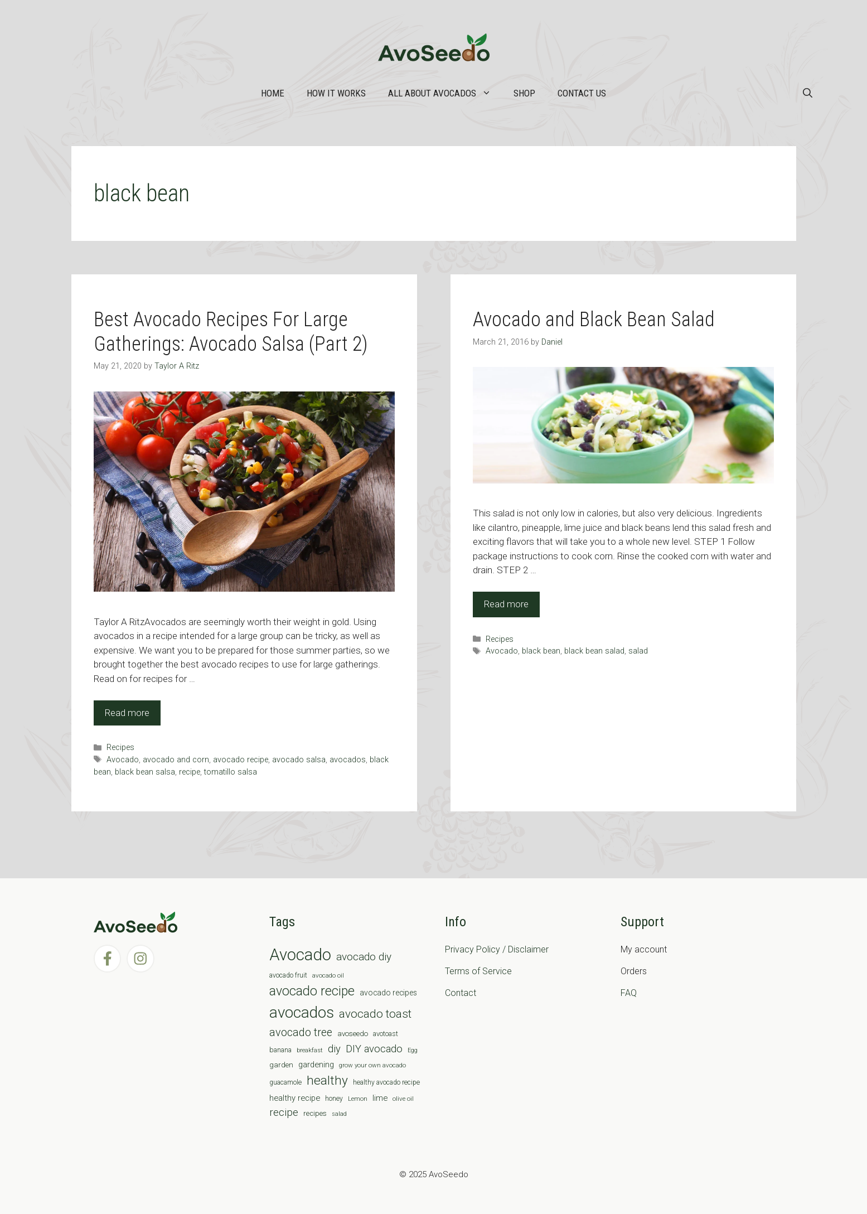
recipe (189, 772)
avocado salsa (299, 760)
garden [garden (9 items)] (281, 1065)
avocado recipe (240, 760)
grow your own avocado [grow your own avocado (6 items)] (372, 1065)
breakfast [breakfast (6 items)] (310, 1050)
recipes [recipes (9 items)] (315, 1113)
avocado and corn (176, 760)
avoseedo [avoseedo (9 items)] (352, 1033)
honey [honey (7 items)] (334, 1098)
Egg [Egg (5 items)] (413, 1050)
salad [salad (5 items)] (339, 1114)
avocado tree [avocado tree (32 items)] (300, 1032)
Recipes (120, 747)
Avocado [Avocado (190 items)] (300, 954)
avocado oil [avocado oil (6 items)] (328, 975)
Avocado (122, 760)
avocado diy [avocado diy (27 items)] (363, 956)
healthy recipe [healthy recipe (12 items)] (294, 1098)
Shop (524, 93)
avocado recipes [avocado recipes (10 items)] (388, 992)
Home (272, 93)
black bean (541, 651)
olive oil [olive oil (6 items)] (403, 1098)
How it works (336, 93)
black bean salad (594, 651)
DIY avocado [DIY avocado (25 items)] (374, 1049)
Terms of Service (478, 971)
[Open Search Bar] (808, 93)
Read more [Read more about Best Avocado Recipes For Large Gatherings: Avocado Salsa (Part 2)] (127, 712)
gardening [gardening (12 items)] (316, 1065)
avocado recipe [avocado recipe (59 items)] (312, 991)
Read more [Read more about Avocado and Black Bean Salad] (506, 604)
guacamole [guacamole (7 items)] (285, 1082)
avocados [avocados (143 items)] (301, 1012)
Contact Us (582, 93)
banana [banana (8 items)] (280, 1050)
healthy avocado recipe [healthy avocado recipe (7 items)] (386, 1082)
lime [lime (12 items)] (380, 1098)
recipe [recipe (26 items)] (283, 1112)
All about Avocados (445, 93)
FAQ (629, 993)
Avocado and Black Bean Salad (594, 319)
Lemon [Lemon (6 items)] (357, 1098)
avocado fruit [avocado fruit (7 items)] (288, 975)
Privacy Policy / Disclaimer (497, 949)
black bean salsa (145, 772)
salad (638, 651)
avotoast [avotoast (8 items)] (385, 1033)
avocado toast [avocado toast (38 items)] (375, 1013)
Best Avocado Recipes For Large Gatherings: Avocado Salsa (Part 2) (231, 331)
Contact (460, 993)
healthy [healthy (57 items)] (327, 1080)
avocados (348, 760)
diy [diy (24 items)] (334, 1049)
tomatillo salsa (230, 772)
